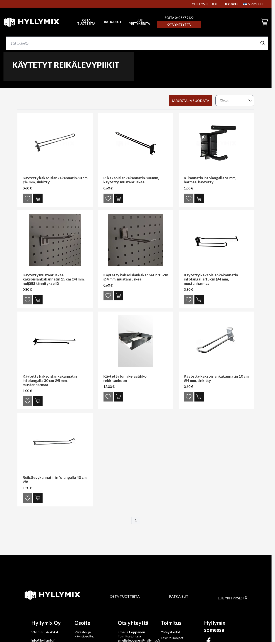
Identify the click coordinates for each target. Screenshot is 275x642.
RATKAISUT (113, 21)
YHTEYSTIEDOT (205, 4)
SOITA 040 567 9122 (179, 18)
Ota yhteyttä (179, 24)
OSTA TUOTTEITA (125, 596)
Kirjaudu (231, 4)
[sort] (234, 100)
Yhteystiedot (170, 632)
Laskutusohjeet (172, 638)
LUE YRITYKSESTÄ (139, 22)
